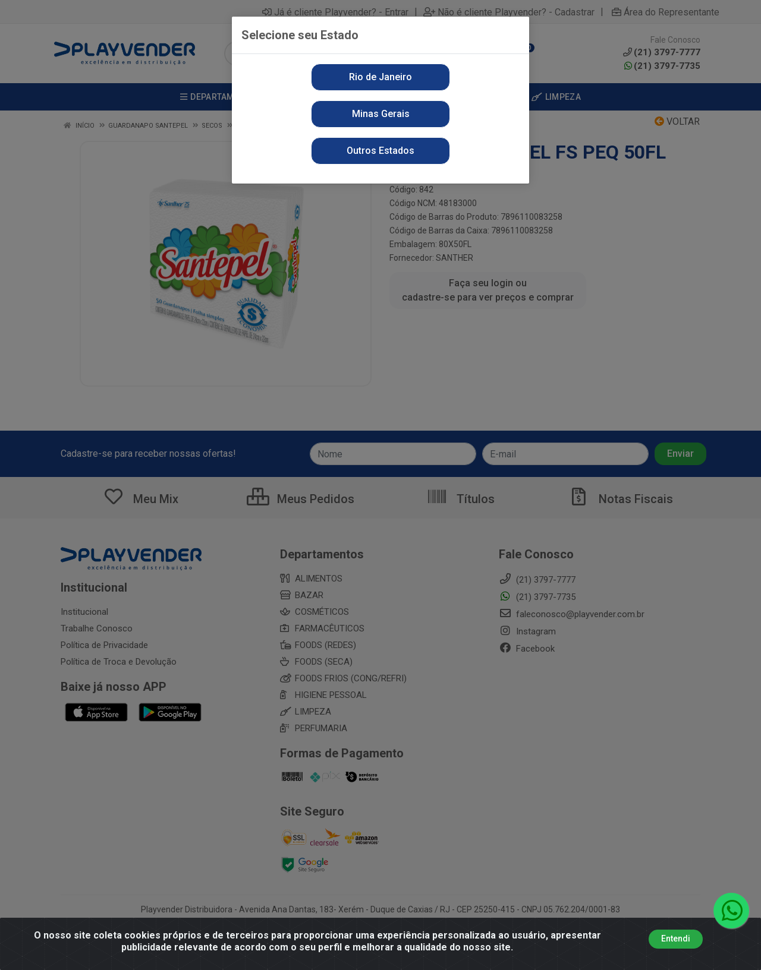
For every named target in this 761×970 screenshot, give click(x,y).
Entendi (675, 938)
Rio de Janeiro (380, 77)
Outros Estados (380, 150)
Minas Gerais (381, 113)
